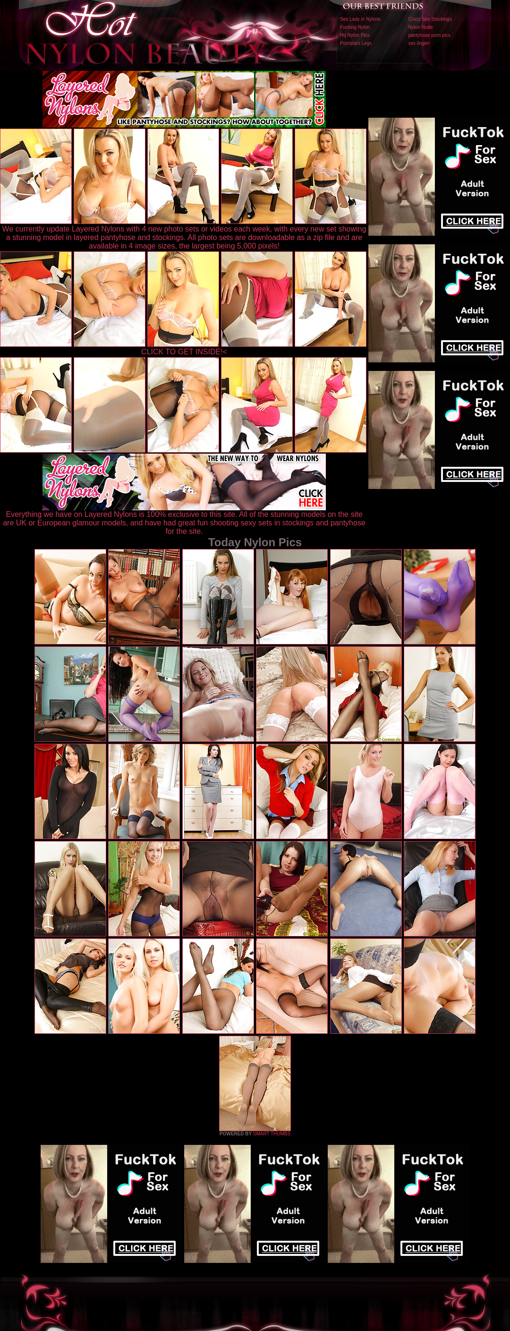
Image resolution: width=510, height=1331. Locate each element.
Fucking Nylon (355, 27)
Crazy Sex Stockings (429, 19)
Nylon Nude (420, 27)
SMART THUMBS (271, 1133)
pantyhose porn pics (429, 35)
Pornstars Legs (356, 43)
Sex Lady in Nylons (360, 19)
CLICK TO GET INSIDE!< (184, 352)
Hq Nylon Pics (355, 35)
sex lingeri (418, 43)
